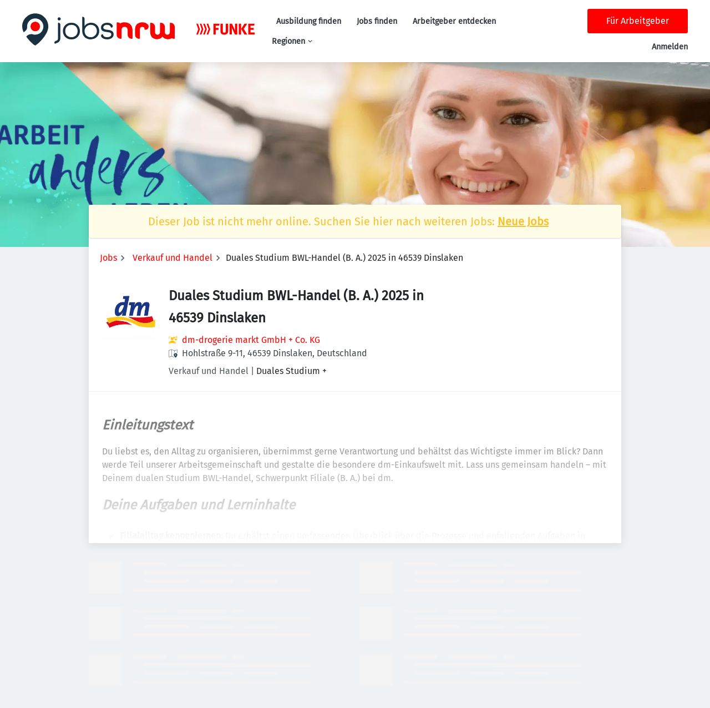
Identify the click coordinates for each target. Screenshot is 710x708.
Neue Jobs (523, 221)
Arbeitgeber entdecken (454, 21)
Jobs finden (377, 21)
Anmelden (670, 47)
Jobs (108, 257)
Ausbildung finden (308, 21)
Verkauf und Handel (172, 257)
